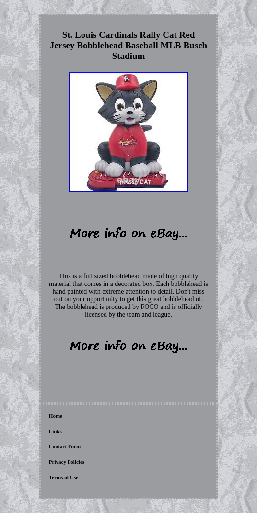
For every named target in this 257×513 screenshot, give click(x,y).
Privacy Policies (66, 462)
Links (55, 431)
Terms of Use (63, 477)
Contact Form (65, 446)
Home (55, 416)
